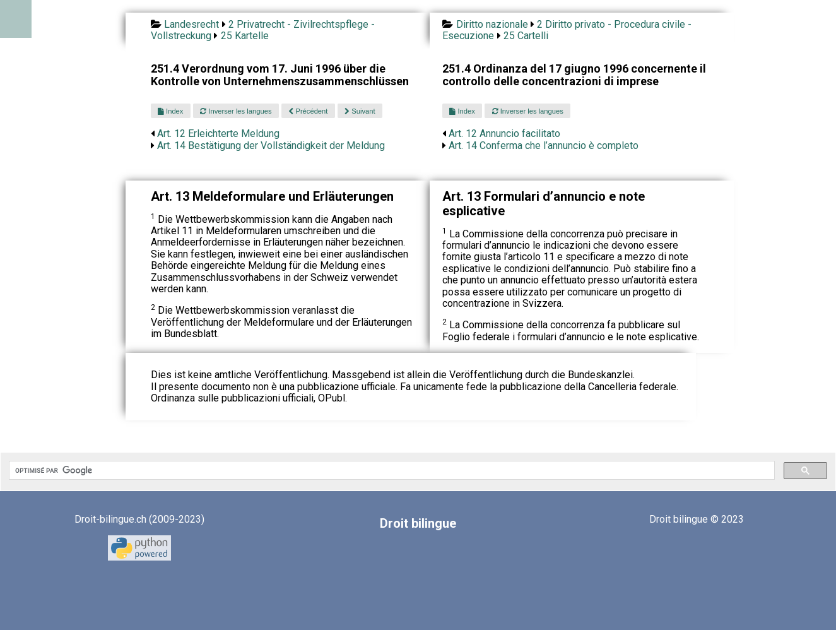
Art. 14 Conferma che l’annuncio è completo (544, 146)
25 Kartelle (245, 36)
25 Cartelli (525, 36)
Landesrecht (191, 24)
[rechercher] (390, 470)
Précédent (307, 111)
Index (170, 111)
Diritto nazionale (492, 24)
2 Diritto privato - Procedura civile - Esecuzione (567, 30)
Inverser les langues (235, 111)
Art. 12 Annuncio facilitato (504, 134)
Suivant (359, 111)
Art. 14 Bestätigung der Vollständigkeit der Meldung (271, 146)
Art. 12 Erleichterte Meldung (218, 134)
